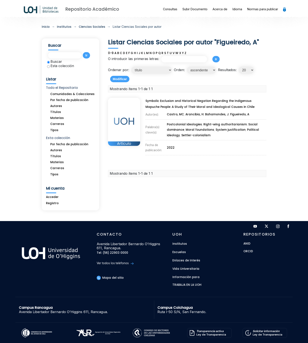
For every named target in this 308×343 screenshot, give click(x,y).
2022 (171, 148)
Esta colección (60, 66)
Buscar (54, 61)
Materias (57, 118)
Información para (186, 277)
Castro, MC (175, 114)
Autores (56, 106)
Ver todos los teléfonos (115, 263)
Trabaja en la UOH (186, 285)
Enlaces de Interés (186, 260)
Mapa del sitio (110, 278)
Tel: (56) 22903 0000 (112, 253)
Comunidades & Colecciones (72, 94)
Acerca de (220, 9)
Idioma (237, 9)
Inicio (46, 27)
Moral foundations (200, 130)
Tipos (54, 130)
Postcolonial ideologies (184, 124)
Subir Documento (194, 9)
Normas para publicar (262, 9)
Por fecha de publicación (69, 100)
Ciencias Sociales (92, 27)
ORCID (248, 251)
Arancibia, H (194, 114)
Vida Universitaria (185, 269)
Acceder (52, 197)
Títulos (55, 112)
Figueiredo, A (239, 114)
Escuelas (179, 252)
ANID (246, 244)
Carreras (57, 124)
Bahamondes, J (217, 114)
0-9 (111, 53)
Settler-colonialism (195, 135)
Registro (52, 203)
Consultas (170, 9)
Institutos (64, 27)
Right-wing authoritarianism (225, 124)
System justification (231, 130)
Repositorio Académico (92, 9)
